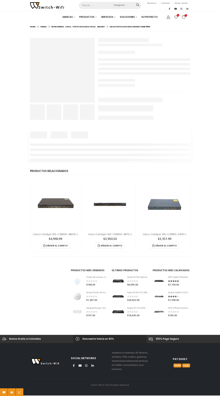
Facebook (73, 366)
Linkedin (92, 366)
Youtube (80, 366)
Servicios (107, 17)
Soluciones (127, 17)
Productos (86, 17)
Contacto (165, 3)
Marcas (68, 17)
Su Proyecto (149, 17)
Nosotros (151, 3)
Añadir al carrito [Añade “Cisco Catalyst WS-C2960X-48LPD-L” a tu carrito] (57, 245)
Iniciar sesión (181, 3)
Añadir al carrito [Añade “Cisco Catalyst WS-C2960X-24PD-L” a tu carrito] (166, 245)
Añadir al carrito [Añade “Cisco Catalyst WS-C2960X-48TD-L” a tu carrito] (111, 245)
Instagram (86, 366)
